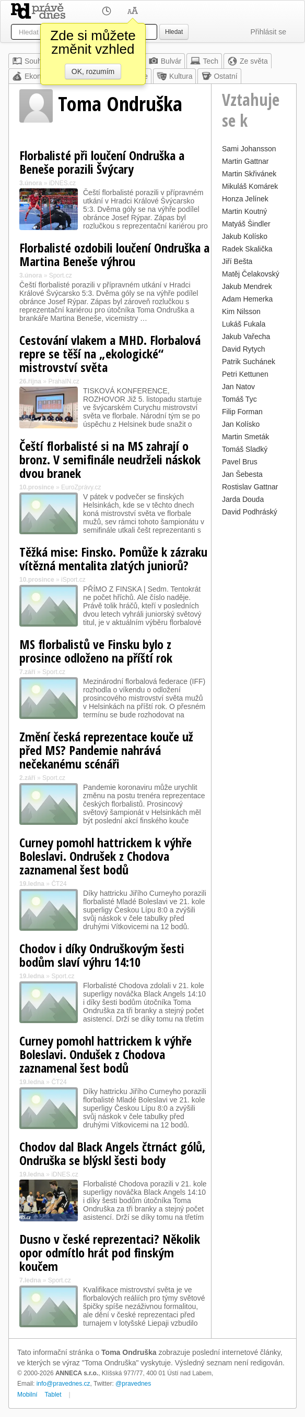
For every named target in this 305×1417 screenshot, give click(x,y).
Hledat (174, 31)
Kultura (174, 76)
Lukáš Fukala (243, 324)
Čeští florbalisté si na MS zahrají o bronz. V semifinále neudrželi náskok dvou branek (110, 459)
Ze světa (247, 61)
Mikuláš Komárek (250, 186)
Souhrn (30, 61)
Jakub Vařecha (246, 336)
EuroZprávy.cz (81, 487)
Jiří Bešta (237, 261)
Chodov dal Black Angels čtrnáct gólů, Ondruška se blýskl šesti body (112, 1153)
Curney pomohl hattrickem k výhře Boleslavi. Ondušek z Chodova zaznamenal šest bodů (105, 1054)
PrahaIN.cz (63, 381)
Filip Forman (242, 411)
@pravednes (133, 1383)
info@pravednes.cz (63, 1383)
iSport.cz (73, 579)
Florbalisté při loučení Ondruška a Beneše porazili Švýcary (101, 162)
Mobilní (27, 1394)
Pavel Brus (239, 462)
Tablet (53, 1394)
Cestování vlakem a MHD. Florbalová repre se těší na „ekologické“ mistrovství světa (110, 353)
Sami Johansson (249, 149)
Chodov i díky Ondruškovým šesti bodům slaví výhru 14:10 (101, 955)
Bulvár (165, 61)
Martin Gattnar (245, 161)
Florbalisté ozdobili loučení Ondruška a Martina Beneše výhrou (114, 254)
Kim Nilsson (241, 311)
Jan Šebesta (242, 474)
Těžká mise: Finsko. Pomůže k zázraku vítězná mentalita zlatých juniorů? (113, 558)
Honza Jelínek (245, 199)
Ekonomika (36, 76)
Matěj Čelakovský (250, 274)
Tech (204, 61)
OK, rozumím (93, 71)
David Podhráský (249, 512)
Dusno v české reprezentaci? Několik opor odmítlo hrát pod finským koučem (109, 1252)
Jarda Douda (243, 499)
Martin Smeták (245, 437)
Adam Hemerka (247, 299)
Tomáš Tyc (239, 399)
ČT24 (58, 883)
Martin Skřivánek (249, 174)
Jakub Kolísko (244, 236)
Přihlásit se (268, 32)
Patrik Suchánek (248, 361)
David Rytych (243, 349)
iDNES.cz (62, 183)
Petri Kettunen (245, 374)
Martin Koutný (244, 211)
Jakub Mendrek (247, 286)
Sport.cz (60, 275)
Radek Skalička (247, 249)
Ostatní (219, 76)
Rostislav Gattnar (250, 487)
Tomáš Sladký (244, 449)
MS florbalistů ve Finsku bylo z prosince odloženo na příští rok (95, 650)
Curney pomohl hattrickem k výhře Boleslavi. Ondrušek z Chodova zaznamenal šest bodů (105, 856)
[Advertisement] (254, 675)
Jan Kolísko (241, 424)
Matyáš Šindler (246, 224)
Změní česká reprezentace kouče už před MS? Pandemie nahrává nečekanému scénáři (106, 750)
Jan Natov (238, 386)
